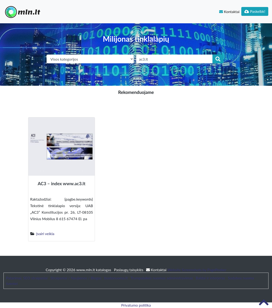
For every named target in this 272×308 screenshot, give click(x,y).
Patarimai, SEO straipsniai (26, 278)
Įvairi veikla (45, 233)
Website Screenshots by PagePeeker (196, 269)
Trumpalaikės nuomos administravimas (162, 278)
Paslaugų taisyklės (129, 269)
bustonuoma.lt (116, 278)
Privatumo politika (136, 305)
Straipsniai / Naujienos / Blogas (75, 278)
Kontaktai (229, 11)
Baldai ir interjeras (210, 278)
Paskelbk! (254, 11)
